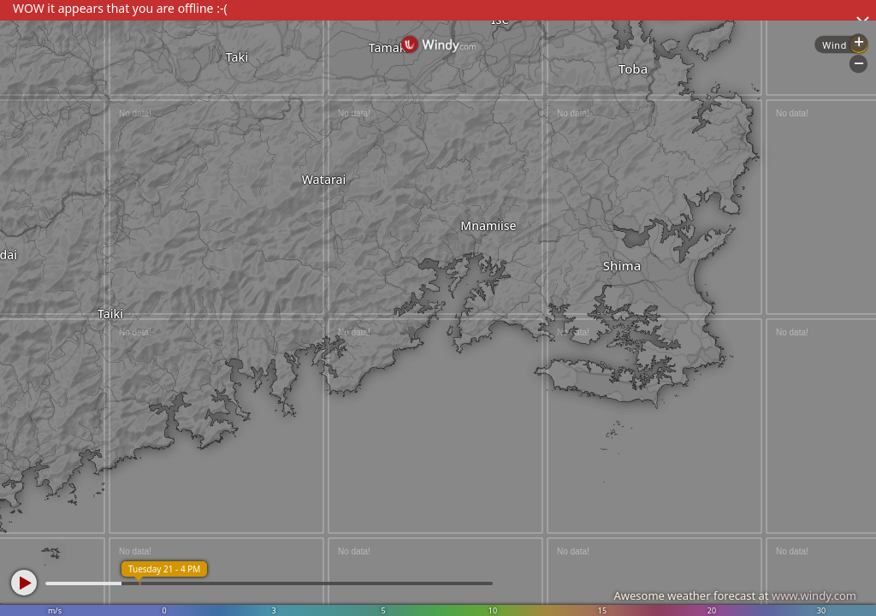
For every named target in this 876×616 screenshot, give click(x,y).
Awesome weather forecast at (734, 595)
